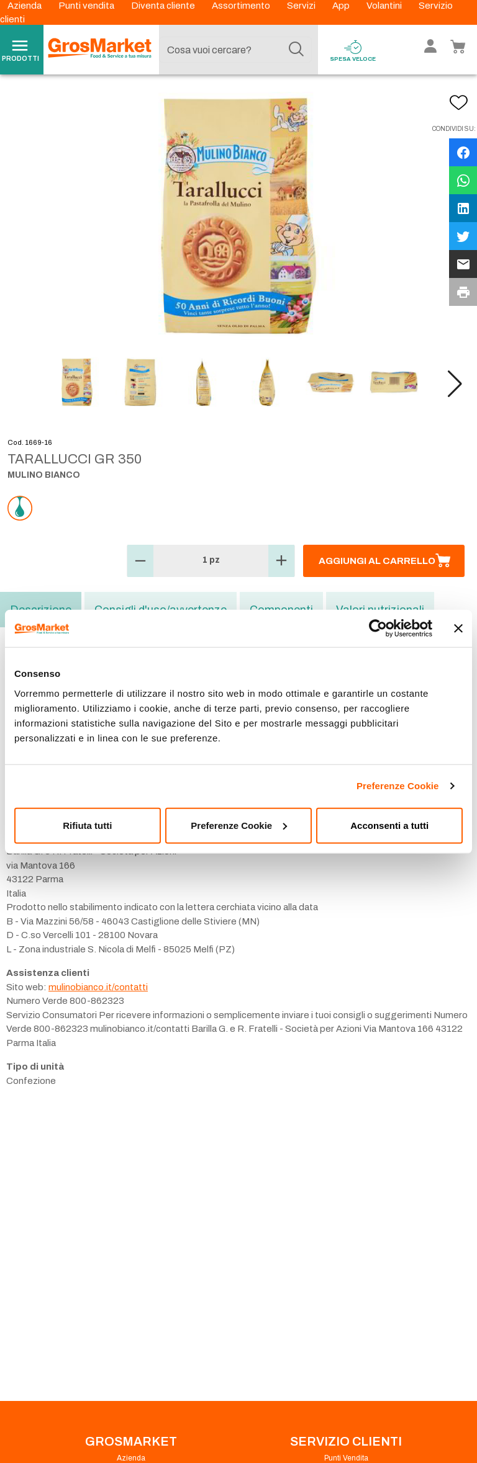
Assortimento (242, 6)
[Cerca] (296, 49)
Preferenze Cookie (398, 786)
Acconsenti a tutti (389, 825)
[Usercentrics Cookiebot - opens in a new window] (378, 628)
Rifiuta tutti (87, 825)
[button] (455, 384)
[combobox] (235, 49)
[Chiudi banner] (458, 628)
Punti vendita (87, 6)
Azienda (25, 6)
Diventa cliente (164, 6)
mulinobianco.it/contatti (98, 987)
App (342, 6)
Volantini (385, 6)
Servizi (302, 6)
